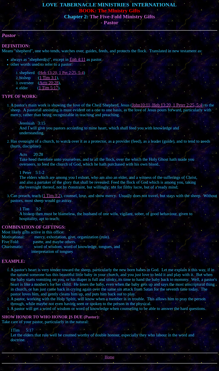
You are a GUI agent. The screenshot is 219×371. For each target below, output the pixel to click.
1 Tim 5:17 (48, 87)
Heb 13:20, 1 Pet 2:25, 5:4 (61, 72)
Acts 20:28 (49, 82)
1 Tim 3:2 (51, 195)
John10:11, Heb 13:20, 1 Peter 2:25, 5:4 (167, 105)
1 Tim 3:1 (48, 77)
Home (109, 357)
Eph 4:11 (77, 59)
